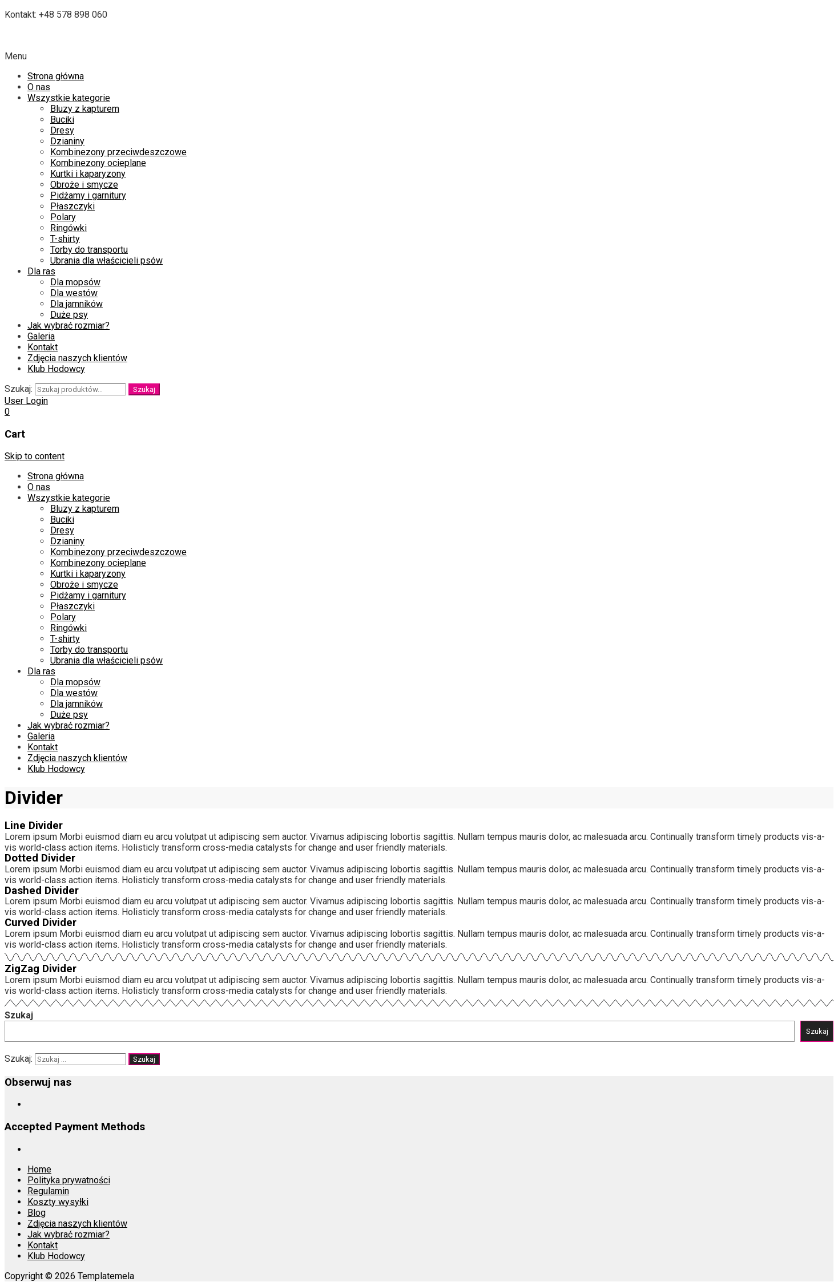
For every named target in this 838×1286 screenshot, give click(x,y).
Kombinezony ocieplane (98, 162)
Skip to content (35, 456)
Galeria (41, 336)
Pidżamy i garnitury (88, 195)
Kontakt (42, 347)
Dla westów (74, 293)
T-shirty (65, 238)
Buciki (62, 119)
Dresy (62, 130)
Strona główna (55, 76)
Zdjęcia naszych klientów (77, 358)
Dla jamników (76, 303)
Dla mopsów (75, 282)
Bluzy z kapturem (84, 108)
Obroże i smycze (84, 184)
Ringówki (68, 228)
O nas (38, 87)
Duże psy (69, 314)
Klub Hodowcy (56, 368)
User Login (26, 400)
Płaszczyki (72, 206)
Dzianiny (67, 141)
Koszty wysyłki (57, 1201)
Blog (36, 1212)
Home (39, 1169)
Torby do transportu (89, 249)
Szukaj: (19, 388)
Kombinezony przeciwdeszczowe (118, 152)
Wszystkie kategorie (68, 97)
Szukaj (144, 389)
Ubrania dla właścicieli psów (106, 260)
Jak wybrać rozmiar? (68, 325)
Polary (63, 217)
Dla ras (41, 271)
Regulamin (48, 1191)
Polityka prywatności (68, 1180)
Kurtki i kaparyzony (88, 173)
